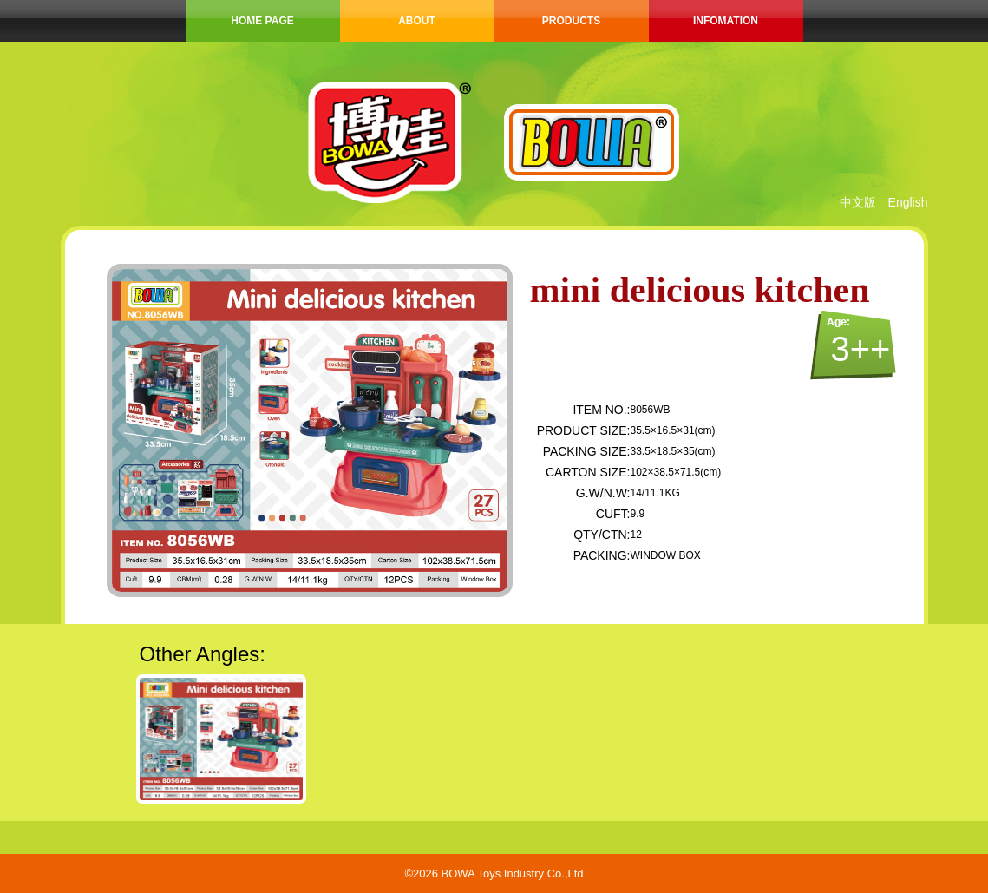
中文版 (858, 202)
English (908, 202)
